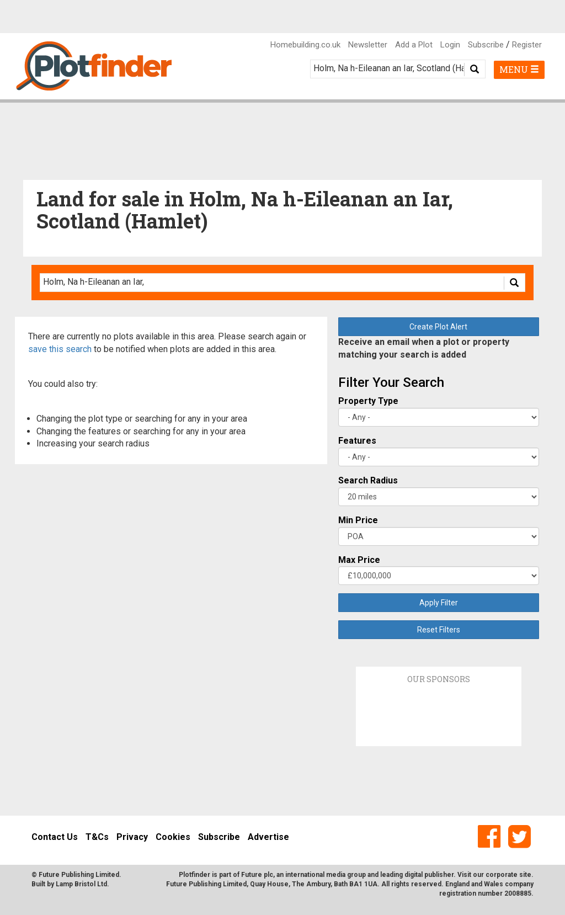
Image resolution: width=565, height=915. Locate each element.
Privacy (132, 837)
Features (357, 440)
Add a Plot (414, 45)
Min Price (358, 520)
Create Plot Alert (438, 326)
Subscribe (486, 45)
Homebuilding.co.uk (305, 45)
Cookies (173, 837)
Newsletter (367, 45)
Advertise (268, 837)
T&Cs (97, 837)
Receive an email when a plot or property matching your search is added (423, 348)
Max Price (359, 560)
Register (527, 45)
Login (450, 45)
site (525, 875)
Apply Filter (438, 602)
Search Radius (368, 480)
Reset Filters (438, 629)
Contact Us (54, 837)
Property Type (368, 401)
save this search (60, 349)
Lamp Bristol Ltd (81, 884)
